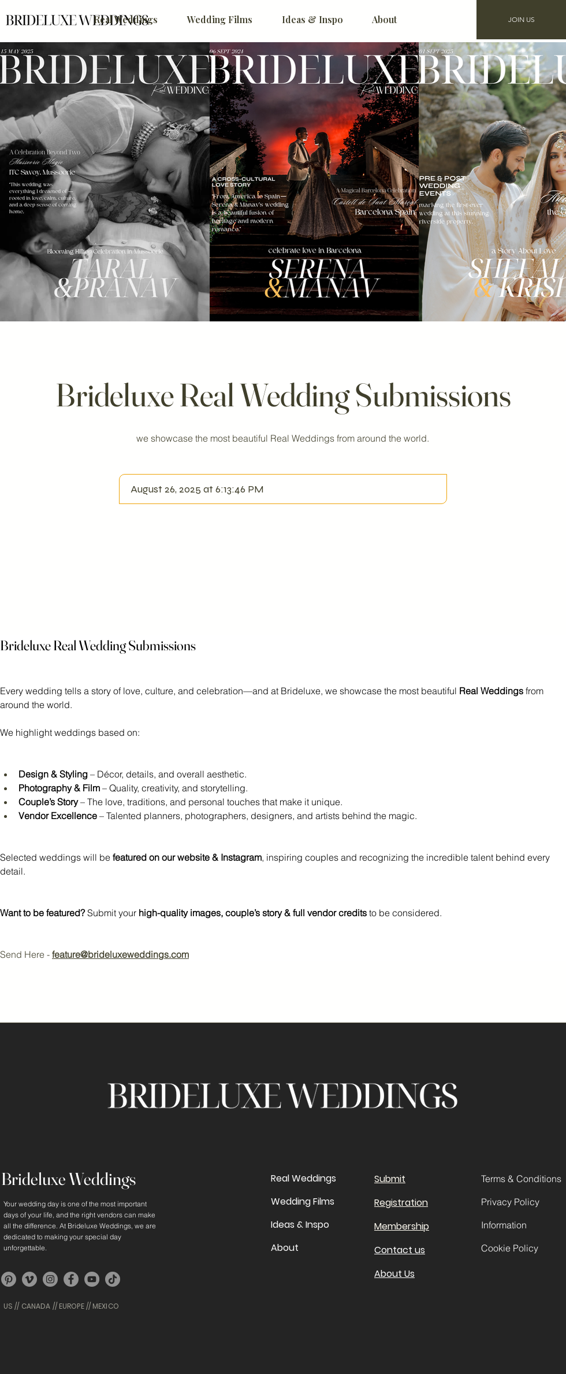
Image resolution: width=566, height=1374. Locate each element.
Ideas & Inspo (300, 1224)
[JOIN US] (521, 19)
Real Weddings (303, 1178)
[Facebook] (71, 1279)
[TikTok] (112, 1279)
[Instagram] (50, 1279)
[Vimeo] (29, 1279)
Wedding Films (302, 1201)
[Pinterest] (8, 1279)
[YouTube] (91, 1279)
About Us (394, 1273)
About (285, 1247)
